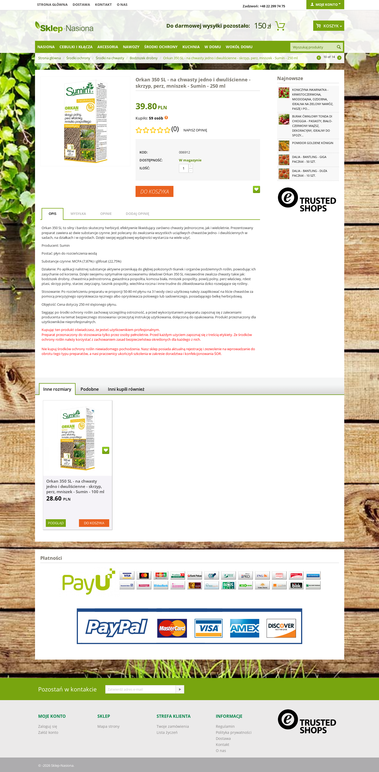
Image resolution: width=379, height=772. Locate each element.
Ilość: (144, 168)
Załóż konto (48, 732)
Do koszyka (154, 191)
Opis (52, 213)
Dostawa (81, 4)
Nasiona (46, 46)
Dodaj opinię (137, 213)
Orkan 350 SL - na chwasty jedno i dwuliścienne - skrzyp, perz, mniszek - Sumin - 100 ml (75, 486)
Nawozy (131, 46)
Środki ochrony (161, 46)
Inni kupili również (126, 389)
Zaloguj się (47, 726)
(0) (175, 129)
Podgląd (56, 523)
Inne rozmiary (57, 389)
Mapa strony (108, 726)
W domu (213, 46)
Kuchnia (191, 46)
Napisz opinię (195, 130)
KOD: (143, 152)
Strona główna (52, 4)
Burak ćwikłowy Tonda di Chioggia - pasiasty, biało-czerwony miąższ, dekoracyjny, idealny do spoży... (312, 125)
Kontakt (103, 4)
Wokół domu (239, 46)
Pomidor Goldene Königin (312, 143)
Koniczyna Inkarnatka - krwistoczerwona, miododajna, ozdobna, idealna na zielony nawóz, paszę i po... (312, 99)
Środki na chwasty (110, 58)
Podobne (90, 389)
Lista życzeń (167, 732)
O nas (122, 4)
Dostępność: (151, 160)
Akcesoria (107, 46)
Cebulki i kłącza (76, 46)
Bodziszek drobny (144, 58)
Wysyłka (78, 213)
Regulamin (225, 726)
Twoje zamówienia (173, 726)
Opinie (106, 213)
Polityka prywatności (234, 732)
